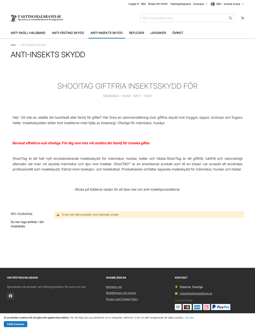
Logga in (133, 3)
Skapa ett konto (158, 3)
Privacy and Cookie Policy (122, 299)
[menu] (127, 33)
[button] (228, 4)
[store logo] (36, 18)
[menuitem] (28, 33)
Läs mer (189, 317)
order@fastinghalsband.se (196, 293)
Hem (13, 45)
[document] (127, 321)
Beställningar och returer (121, 292)
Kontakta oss (114, 286)
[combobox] (187, 18)
